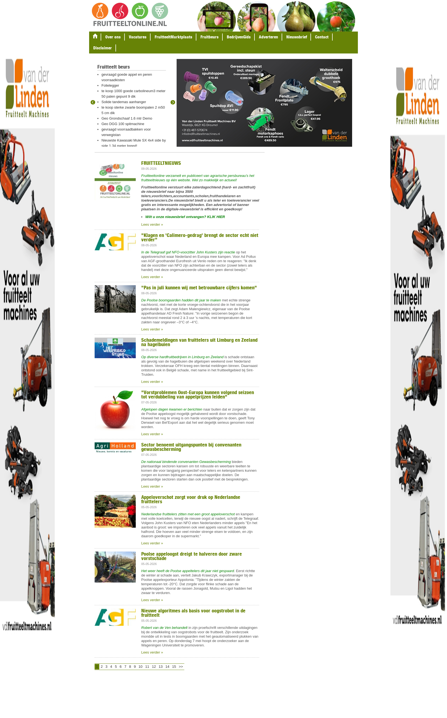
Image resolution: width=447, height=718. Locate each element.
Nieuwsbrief (296, 36)
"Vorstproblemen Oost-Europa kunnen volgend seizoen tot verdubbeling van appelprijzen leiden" (197, 394)
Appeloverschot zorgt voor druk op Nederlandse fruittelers (190, 499)
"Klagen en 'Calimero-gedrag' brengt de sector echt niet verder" (199, 237)
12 (154, 667)
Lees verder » (152, 224)
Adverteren (268, 36)
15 (174, 667)
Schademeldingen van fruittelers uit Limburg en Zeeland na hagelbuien (199, 342)
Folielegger (110, 85)
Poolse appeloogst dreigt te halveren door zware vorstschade (191, 556)
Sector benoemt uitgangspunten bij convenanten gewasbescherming (191, 447)
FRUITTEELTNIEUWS (161, 163)
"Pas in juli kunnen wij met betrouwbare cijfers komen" (199, 287)
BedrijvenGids (239, 36)
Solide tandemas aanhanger (123, 102)
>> (181, 667)
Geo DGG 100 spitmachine (122, 124)
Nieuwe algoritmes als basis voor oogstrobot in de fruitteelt (193, 612)
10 (140, 667)
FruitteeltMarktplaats (173, 36)
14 (167, 667)
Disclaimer (102, 47)
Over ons (113, 36)
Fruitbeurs (209, 36)
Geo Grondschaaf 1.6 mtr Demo (126, 118)
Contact (322, 36)
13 (161, 667)
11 (147, 667)
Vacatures (137, 36)
